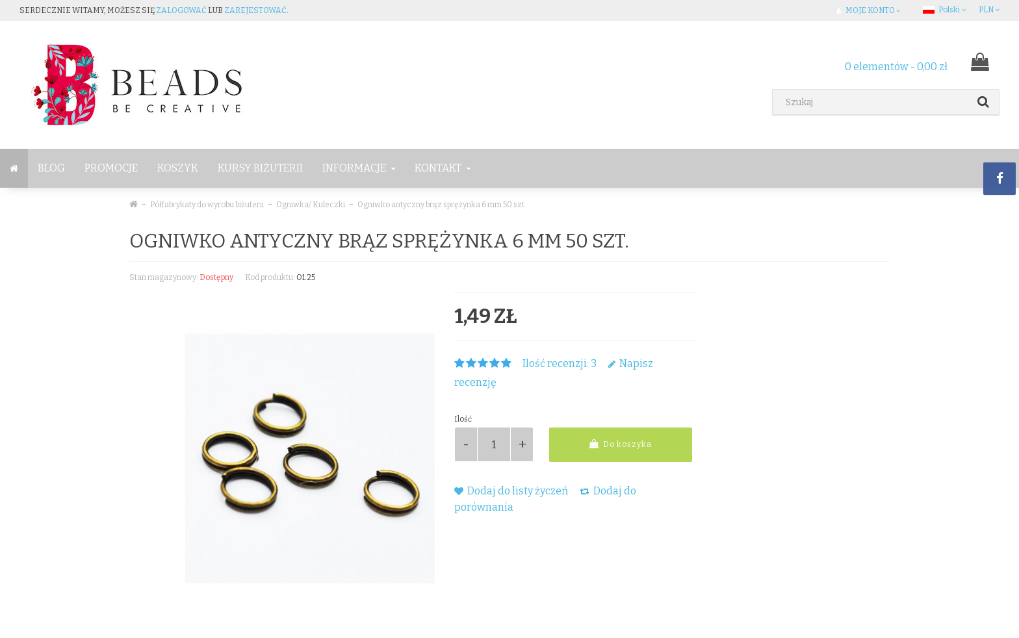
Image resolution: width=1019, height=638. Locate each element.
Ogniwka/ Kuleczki (310, 204)
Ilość (463, 419)
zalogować (181, 10)
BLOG (51, 168)
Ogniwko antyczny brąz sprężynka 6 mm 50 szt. (441, 204)
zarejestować (255, 10)
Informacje (358, 168)
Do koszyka (620, 444)
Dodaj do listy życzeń (511, 491)
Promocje (111, 168)
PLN (989, 9)
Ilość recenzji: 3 (559, 363)
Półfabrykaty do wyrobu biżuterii (207, 204)
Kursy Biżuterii (260, 168)
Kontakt (443, 168)
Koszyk (177, 168)
